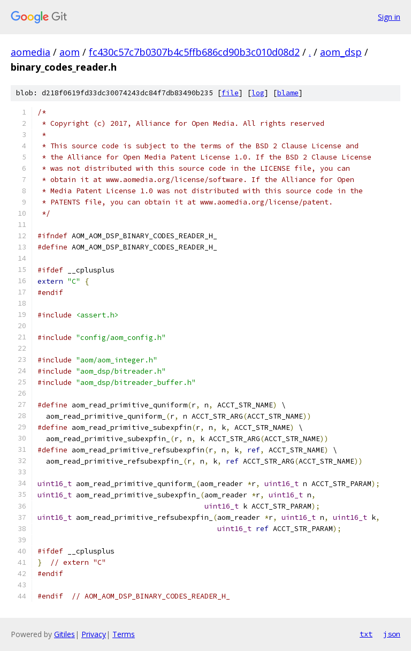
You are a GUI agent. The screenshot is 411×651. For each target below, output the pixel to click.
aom (69, 52)
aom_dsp (341, 52)
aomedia (30, 52)
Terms (123, 634)
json (391, 634)
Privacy (93, 634)
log (258, 92)
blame (288, 92)
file (230, 92)
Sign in (389, 17)
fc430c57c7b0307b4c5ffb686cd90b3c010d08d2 (194, 52)
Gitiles (64, 634)
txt (366, 634)
